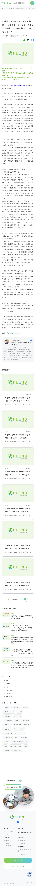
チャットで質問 (19, 729)
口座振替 (27, 724)
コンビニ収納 (17, 724)
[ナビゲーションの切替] (32, 3)
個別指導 (16, 707)
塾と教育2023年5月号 (18, 85)
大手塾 (20, 712)
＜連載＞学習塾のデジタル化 (20, 742)
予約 (17, 720)
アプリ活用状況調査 (21, 737)
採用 (26, 746)
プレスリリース (20, 733)
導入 (6, 746)
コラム (6, 17)
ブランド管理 (8, 733)
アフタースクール (9, 712)
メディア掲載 (8, 737)
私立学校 (25, 707)
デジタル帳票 (8, 720)
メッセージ (18, 716)
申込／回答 (26, 720)
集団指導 (7, 707)
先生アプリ (8, 729)
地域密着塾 (8, 716)
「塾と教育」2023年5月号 (15, 333)
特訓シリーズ (17, 750)
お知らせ (10, 8)
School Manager (10, 831)
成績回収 (7, 724)
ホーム (3, 8)
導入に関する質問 (16, 746)
